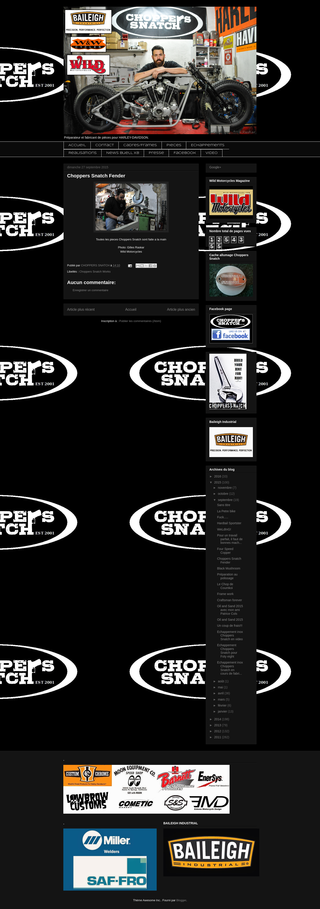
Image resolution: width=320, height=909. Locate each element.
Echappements (207, 145)
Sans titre (223, 505)
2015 (218, 482)
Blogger (181, 900)
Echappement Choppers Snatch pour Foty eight (227, 650)
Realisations (82, 153)
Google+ (215, 167)
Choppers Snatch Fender (229, 560)
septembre (225, 500)
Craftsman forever (229, 600)
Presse (156, 153)
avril (221, 693)
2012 (218, 731)
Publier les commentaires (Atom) (140, 321)
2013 (218, 725)
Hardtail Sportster (229, 523)
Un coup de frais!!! (229, 625)
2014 (218, 719)
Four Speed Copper (225, 550)
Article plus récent (81, 309)
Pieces (173, 145)
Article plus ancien (181, 309)
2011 (218, 737)
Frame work (225, 594)
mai (221, 687)
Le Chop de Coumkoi (225, 586)
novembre (225, 487)
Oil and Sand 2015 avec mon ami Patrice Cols (230, 609)
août (221, 681)
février (222, 705)
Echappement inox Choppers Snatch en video (230, 635)
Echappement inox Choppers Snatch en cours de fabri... (230, 668)
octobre (223, 493)
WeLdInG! (224, 529)
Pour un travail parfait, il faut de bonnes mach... (230, 539)
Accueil (77, 145)
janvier (223, 711)
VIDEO (212, 153)
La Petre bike (226, 511)
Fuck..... (222, 517)
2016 (218, 476)
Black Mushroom (228, 568)
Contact (104, 145)
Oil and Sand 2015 (230, 619)
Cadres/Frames (140, 145)
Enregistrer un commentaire (90, 290)
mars (222, 699)
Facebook (185, 153)
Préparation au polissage (227, 576)
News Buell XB (122, 153)
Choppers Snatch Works (95, 271)
